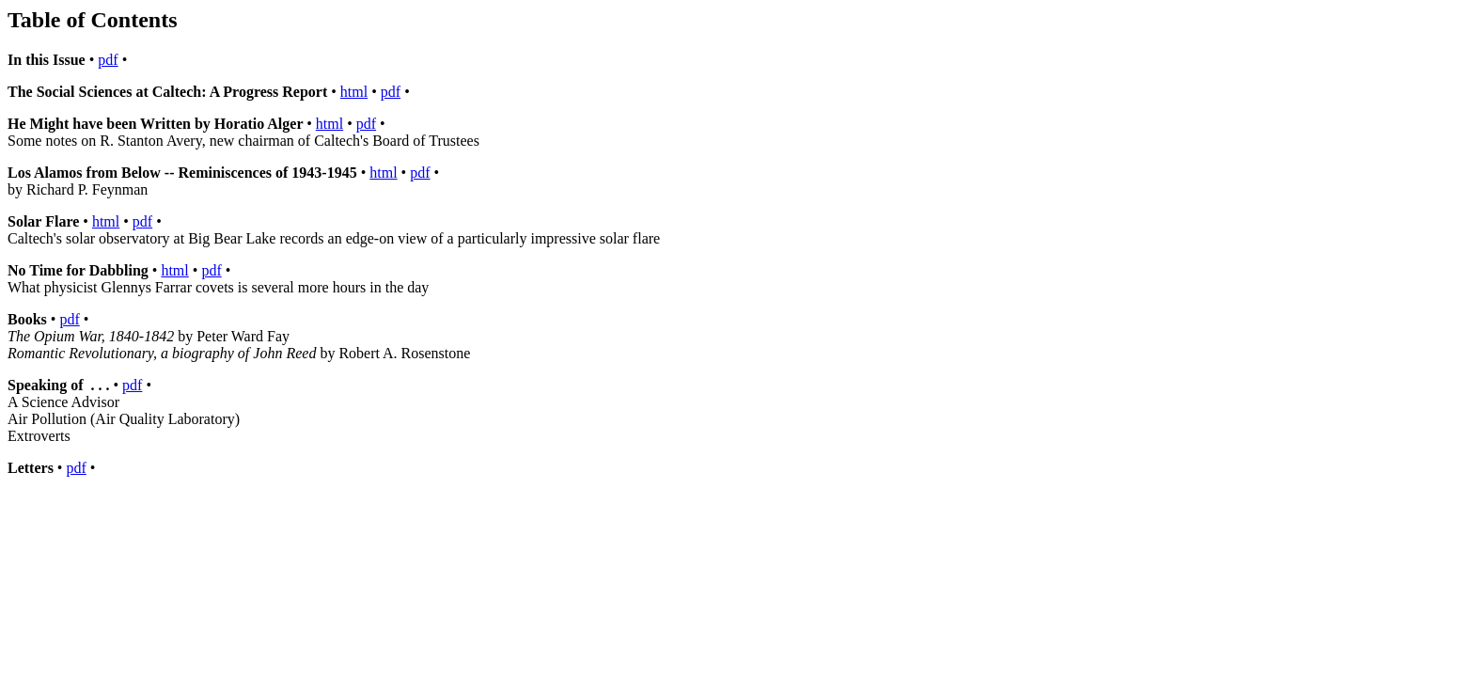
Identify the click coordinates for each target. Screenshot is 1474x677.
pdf (108, 60)
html (354, 92)
